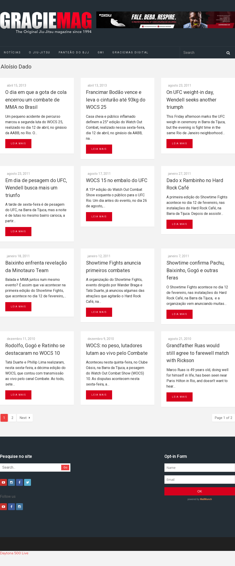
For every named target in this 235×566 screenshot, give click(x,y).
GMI (101, 52)
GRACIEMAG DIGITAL (130, 52)
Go (65, 467)
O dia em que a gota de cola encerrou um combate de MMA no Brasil (36, 99)
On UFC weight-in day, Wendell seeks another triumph (191, 99)
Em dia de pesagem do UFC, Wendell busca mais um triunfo (36, 188)
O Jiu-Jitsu (39, 52)
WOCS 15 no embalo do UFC (116, 180)
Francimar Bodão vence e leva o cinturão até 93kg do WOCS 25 (115, 99)
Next (25, 418)
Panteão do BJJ (74, 52)
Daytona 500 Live (14, 553)
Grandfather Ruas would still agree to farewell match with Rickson (197, 353)
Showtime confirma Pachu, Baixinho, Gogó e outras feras (195, 270)
